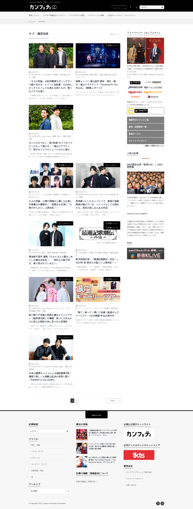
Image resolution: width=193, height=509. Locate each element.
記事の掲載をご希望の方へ (86, 482)
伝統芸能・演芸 (37, 471)
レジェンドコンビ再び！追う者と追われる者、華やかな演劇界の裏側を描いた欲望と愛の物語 (102, 446)
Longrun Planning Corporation (54, 503)
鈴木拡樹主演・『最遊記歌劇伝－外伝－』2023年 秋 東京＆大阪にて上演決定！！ (97, 261)
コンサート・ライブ (39, 464)
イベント (88, 308)
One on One (104, 194)
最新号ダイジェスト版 (139, 120)
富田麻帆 (32, 311)
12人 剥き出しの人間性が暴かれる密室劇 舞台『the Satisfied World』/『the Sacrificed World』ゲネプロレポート (102, 460)
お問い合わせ (131, 485)
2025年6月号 (36, 74)
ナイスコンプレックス (61, 308)
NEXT (113, 401)
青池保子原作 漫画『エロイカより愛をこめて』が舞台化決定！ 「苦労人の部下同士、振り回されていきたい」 (51, 260)
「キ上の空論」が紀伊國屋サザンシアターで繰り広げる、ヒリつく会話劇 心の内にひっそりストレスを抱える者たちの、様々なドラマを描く (50, 86)
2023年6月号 (36, 252)
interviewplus (46, 136)
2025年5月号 (36, 136)
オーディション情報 (96, 15)
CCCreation (46, 366)
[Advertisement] (98, 130)
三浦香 (91, 252)
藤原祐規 (107, 74)
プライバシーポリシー (134, 479)
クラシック (35, 458)
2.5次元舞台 (82, 252)
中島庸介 (55, 74)
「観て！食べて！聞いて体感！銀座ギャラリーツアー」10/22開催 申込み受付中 (97, 314)
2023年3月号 (36, 308)
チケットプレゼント (138, 141)
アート (80, 308)
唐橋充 (107, 308)
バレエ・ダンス (37, 451)
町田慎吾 (63, 74)
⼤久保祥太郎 (83, 74)
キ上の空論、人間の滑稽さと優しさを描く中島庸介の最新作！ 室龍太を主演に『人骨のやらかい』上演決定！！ (50, 204)
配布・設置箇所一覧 (138, 127)
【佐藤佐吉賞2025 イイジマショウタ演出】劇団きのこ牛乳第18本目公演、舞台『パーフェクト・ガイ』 (102, 432)
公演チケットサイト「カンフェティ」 (122, 15)
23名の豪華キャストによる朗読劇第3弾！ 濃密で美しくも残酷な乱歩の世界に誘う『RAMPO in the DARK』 (51, 376)
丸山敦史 (64, 194)
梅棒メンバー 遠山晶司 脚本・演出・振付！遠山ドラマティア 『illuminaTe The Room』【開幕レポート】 (97, 84)
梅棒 (91, 74)
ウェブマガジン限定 (77, 15)
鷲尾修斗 (63, 252)
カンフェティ (36, 194)
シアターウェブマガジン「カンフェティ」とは (119, 7)
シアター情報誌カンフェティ (54, 15)
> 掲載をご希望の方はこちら (154, 146)
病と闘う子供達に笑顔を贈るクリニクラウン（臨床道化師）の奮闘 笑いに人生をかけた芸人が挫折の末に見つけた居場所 (50, 318)
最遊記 (105, 252)
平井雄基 (98, 252)
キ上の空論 (46, 74)
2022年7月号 (36, 366)
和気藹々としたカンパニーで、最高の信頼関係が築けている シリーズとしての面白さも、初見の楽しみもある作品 (97, 204)
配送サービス (135, 134)
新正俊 (112, 194)
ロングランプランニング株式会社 (139, 472)
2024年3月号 (83, 194)
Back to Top (96, 415)
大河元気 (54, 366)
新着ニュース (34, 15)
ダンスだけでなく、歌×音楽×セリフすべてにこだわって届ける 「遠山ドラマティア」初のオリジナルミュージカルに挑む (50, 146)
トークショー (98, 308)
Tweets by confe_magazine (137, 214)
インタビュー (66, 45)
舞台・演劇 (98, 74)
